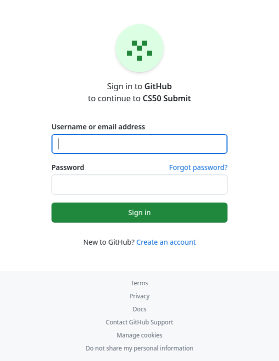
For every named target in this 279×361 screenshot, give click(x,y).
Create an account (166, 242)
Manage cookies (139, 335)
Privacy (140, 296)
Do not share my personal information (140, 348)
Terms (139, 283)
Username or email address (98, 126)
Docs (139, 309)
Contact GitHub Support (140, 322)
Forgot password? (198, 167)
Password (68, 167)
